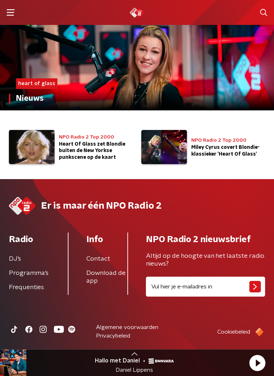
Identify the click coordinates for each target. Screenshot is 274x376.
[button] (257, 362)
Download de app (106, 277)
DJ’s (15, 259)
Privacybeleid (113, 336)
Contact (98, 259)
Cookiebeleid (233, 332)
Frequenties (26, 287)
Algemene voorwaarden (127, 327)
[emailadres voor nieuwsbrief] (205, 287)
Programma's (29, 273)
